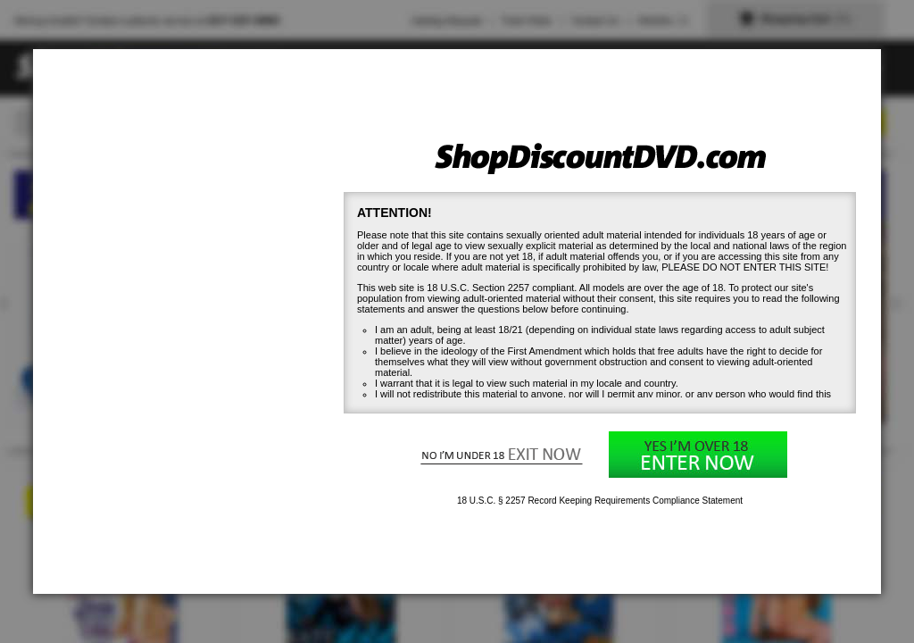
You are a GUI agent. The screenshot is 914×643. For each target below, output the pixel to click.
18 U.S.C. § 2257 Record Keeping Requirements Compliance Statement (600, 500)
